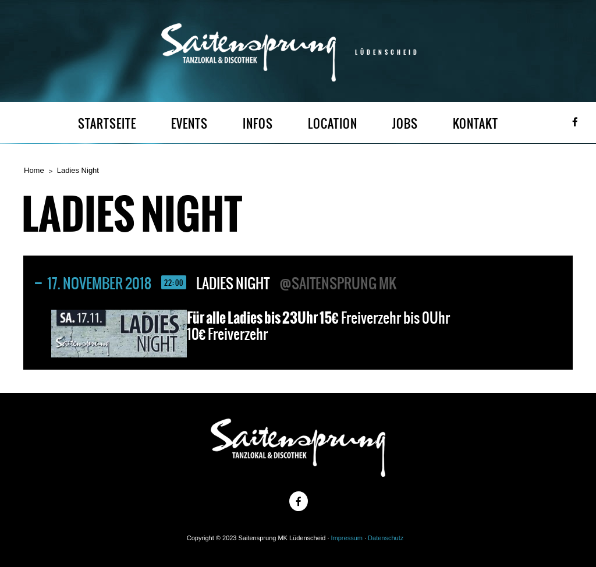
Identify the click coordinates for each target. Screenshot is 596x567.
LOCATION (332, 124)
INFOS (258, 124)
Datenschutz (385, 537)
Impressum (347, 537)
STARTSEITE (107, 124)
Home (34, 170)
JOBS (405, 124)
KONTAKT (475, 124)
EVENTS (189, 124)
